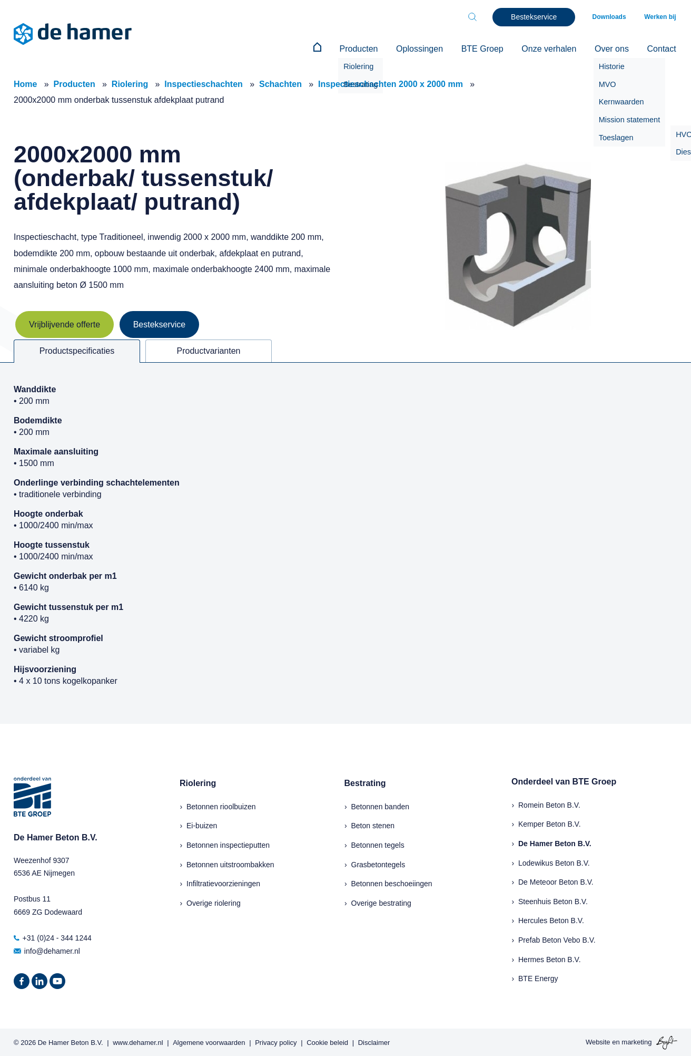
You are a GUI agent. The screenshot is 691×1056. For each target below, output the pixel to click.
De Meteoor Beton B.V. (556, 881)
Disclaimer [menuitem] (374, 1041)
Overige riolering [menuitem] (213, 901)
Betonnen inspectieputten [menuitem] (228, 844)
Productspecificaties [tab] (77, 349)
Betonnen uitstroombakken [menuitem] (230, 863)
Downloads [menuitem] (613, 17)
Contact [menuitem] (662, 48)
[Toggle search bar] (477, 17)
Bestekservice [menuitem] (538, 17)
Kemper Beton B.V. (549, 823)
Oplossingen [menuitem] (430, 48)
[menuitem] (333, 48)
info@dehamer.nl (47, 950)
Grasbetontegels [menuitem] (378, 863)
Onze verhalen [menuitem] (555, 48)
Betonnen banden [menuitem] (380, 805)
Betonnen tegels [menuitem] (377, 844)
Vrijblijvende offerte (64, 323)
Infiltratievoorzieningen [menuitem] (223, 882)
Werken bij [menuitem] (661, 17)
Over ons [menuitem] (615, 48)
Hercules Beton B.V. (551, 919)
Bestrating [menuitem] (365, 782)
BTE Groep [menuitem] (491, 48)
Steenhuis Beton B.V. (553, 900)
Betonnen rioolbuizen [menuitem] (221, 805)
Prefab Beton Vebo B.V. (557, 939)
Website (598, 1041)
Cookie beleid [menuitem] (327, 1041)
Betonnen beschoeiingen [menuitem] (391, 882)
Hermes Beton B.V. (549, 958)
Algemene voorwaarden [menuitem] (209, 1041)
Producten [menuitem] (372, 48)
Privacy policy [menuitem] (276, 1041)
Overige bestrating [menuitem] (381, 901)
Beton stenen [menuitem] (373, 824)
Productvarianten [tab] (209, 349)
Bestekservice (159, 323)
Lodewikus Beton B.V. (554, 861)
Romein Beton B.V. (549, 804)
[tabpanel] (345, 542)
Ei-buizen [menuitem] (201, 824)
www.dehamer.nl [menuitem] (138, 1041)
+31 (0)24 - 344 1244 (53, 937)
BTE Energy (538, 977)
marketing (636, 1041)
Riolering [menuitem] (198, 782)
